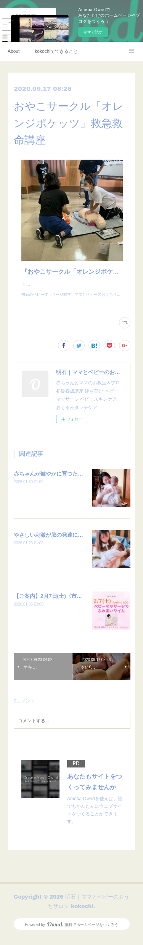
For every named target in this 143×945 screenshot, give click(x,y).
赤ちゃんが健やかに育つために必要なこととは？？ (75, 481)
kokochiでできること (56, 51)
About (13, 51)
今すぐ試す (93, 32)
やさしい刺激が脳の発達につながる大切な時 (67, 542)
